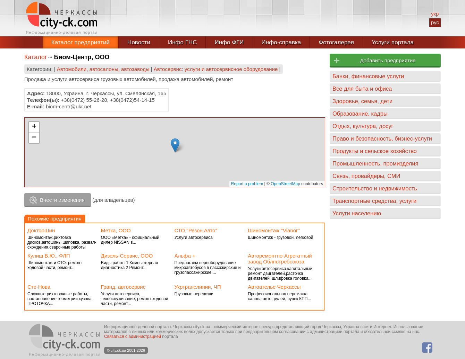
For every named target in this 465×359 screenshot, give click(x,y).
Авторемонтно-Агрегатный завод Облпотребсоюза (280, 258)
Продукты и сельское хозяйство (374, 151)
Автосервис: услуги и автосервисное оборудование (216, 69)
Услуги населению (356, 213)
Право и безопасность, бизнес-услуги (382, 138)
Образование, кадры (360, 113)
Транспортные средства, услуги (374, 201)
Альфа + (185, 256)
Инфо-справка (281, 42)
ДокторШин (41, 230)
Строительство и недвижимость (374, 188)
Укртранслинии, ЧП (198, 287)
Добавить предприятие (387, 60)
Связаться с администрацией (132, 336)
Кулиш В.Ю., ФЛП (48, 256)
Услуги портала (393, 42)
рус (435, 22)
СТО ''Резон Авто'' (196, 230)
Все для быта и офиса (362, 89)
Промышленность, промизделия (375, 163)
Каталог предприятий (80, 42)
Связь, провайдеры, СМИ (366, 176)
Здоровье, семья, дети (362, 101)
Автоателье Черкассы (274, 287)
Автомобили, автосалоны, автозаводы (103, 69)
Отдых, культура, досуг (363, 126)
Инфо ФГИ (229, 42)
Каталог (35, 57)
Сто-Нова (38, 287)
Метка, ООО (116, 230)
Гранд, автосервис (123, 287)
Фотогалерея (336, 42)
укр (435, 14)
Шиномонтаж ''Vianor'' (273, 230)
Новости (138, 42)
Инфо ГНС (182, 42)
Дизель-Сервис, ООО (127, 256)
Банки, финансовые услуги (368, 76)
